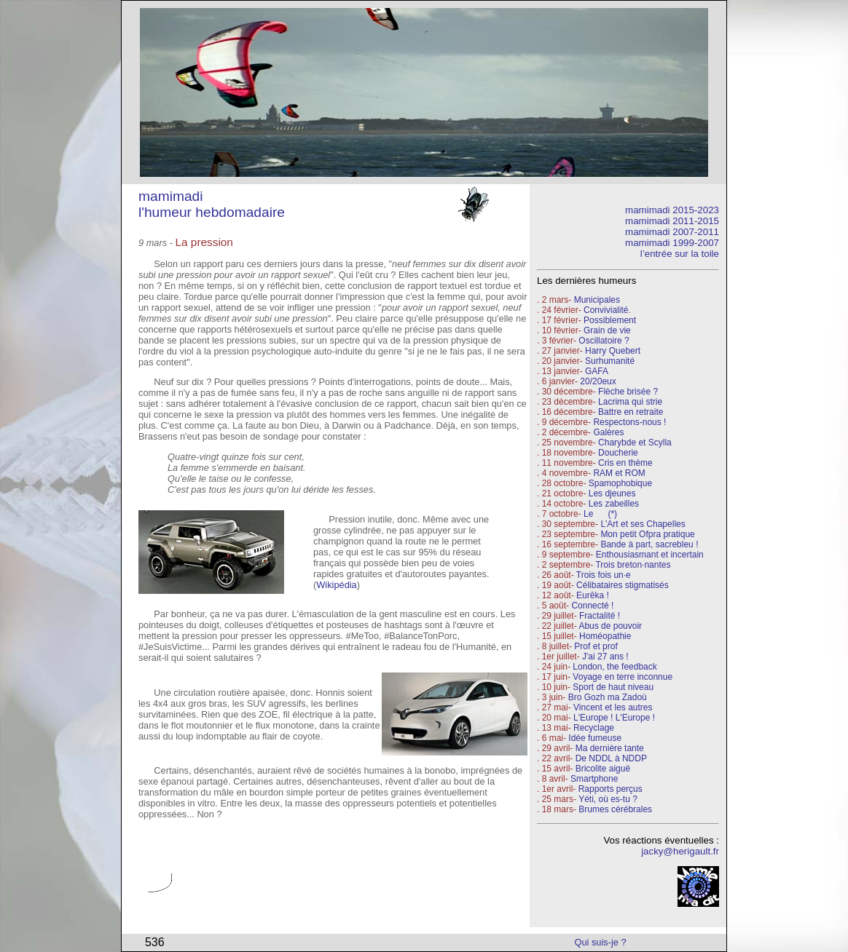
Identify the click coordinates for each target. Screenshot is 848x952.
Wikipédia (336, 584)
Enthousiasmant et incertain (650, 555)
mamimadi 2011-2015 (672, 220)
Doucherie (618, 453)
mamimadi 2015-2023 (672, 210)
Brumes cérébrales (615, 809)
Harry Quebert (612, 351)
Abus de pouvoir (610, 626)
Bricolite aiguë (603, 768)
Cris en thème (625, 463)
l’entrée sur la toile (679, 253)
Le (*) (600, 514)
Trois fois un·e (603, 575)
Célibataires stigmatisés (622, 585)
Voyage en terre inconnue (622, 677)
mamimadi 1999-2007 (672, 242)
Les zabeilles (614, 504)
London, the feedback (614, 667)
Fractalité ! (598, 616)
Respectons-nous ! (629, 422)
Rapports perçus (610, 789)
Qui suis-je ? (601, 942)
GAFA (596, 371)
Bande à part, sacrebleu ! (649, 544)
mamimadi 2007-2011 (672, 231)
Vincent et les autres (613, 707)
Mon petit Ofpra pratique (647, 534)
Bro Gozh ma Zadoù (607, 697)
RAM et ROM (619, 473)
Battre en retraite (630, 412)
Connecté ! (592, 605)
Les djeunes (612, 493)
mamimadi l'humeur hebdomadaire (211, 204)
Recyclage (593, 728)
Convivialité (606, 310)
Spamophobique (620, 483)
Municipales (597, 300)
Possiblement (610, 320)
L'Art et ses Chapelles (642, 524)
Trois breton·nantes (632, 565)
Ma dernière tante (610, 748)
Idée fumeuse (594, 738)
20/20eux (598, 381)
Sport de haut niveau (613, 687)
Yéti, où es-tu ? (607, 799)
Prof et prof (595, 646)
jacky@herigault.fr (680, 851)
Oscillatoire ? (603, 341)
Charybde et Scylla (635, 442)
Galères (608, 432)
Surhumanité (610, 361)
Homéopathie (605, 636)
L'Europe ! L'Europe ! (614, 718)
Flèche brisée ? (628, 391)
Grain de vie (607, 330)
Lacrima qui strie (630, 402)
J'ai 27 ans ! (605, 656)
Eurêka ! (592, 595)
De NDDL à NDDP (611, 758)
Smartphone (594, 779)
